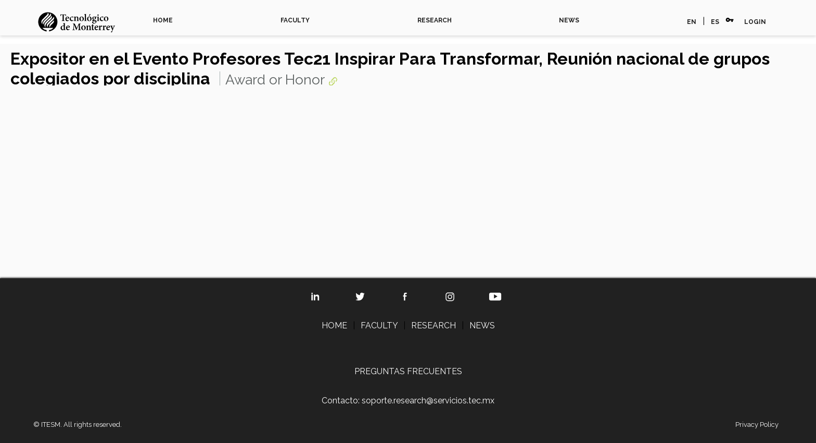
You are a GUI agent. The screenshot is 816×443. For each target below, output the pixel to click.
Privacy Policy (757, 424)
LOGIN (755, 22)
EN (691, 22)
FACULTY (295, 20)
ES (715, 22)
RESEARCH (434, 20)
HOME (163, 20)
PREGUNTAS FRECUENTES (408, 371)
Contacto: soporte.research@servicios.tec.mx (408, 400)
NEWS (569, 20)
